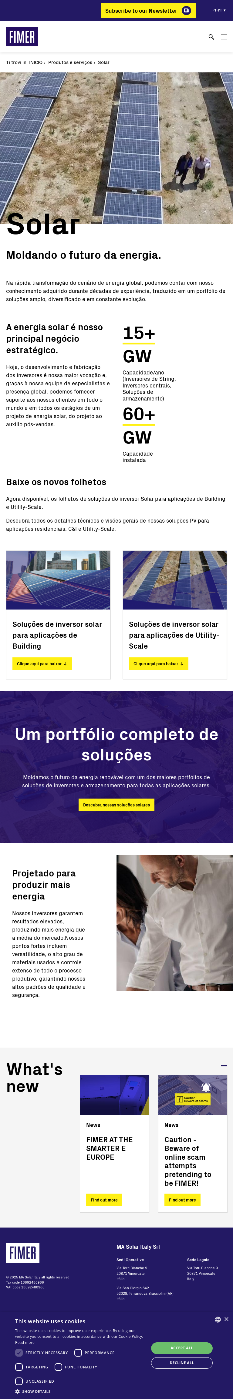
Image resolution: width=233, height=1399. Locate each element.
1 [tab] (224, 1065)
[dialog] (116, 1355)
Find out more (104, 1200)
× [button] (226, 1319)
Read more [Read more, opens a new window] (25, 1342)
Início (35, 62)
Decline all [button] (182, 1362)
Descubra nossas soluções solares (116, 805)
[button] (80, 1391)
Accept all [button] (182, 1348)
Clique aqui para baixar (39, 663)
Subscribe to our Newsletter (141, 10)
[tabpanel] (114, 1143)
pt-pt (217, 10)
